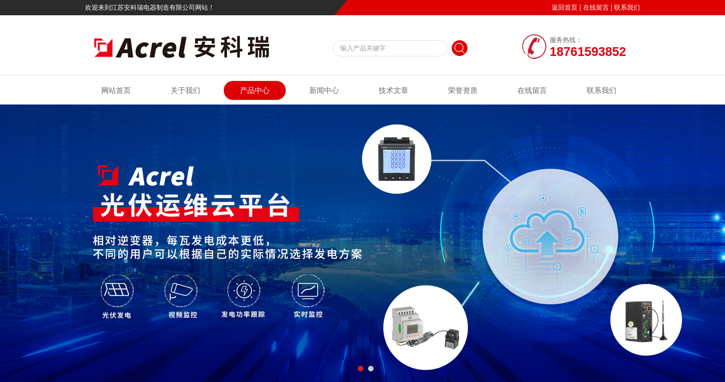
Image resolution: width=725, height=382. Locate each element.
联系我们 (627, 7)
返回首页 (565, 7)
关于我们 (185, 90)
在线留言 (596, 7)
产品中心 (255, 90)
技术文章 (393, 90)
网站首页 (116, 90)
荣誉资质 (463, 90)
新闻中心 (324, 90)
